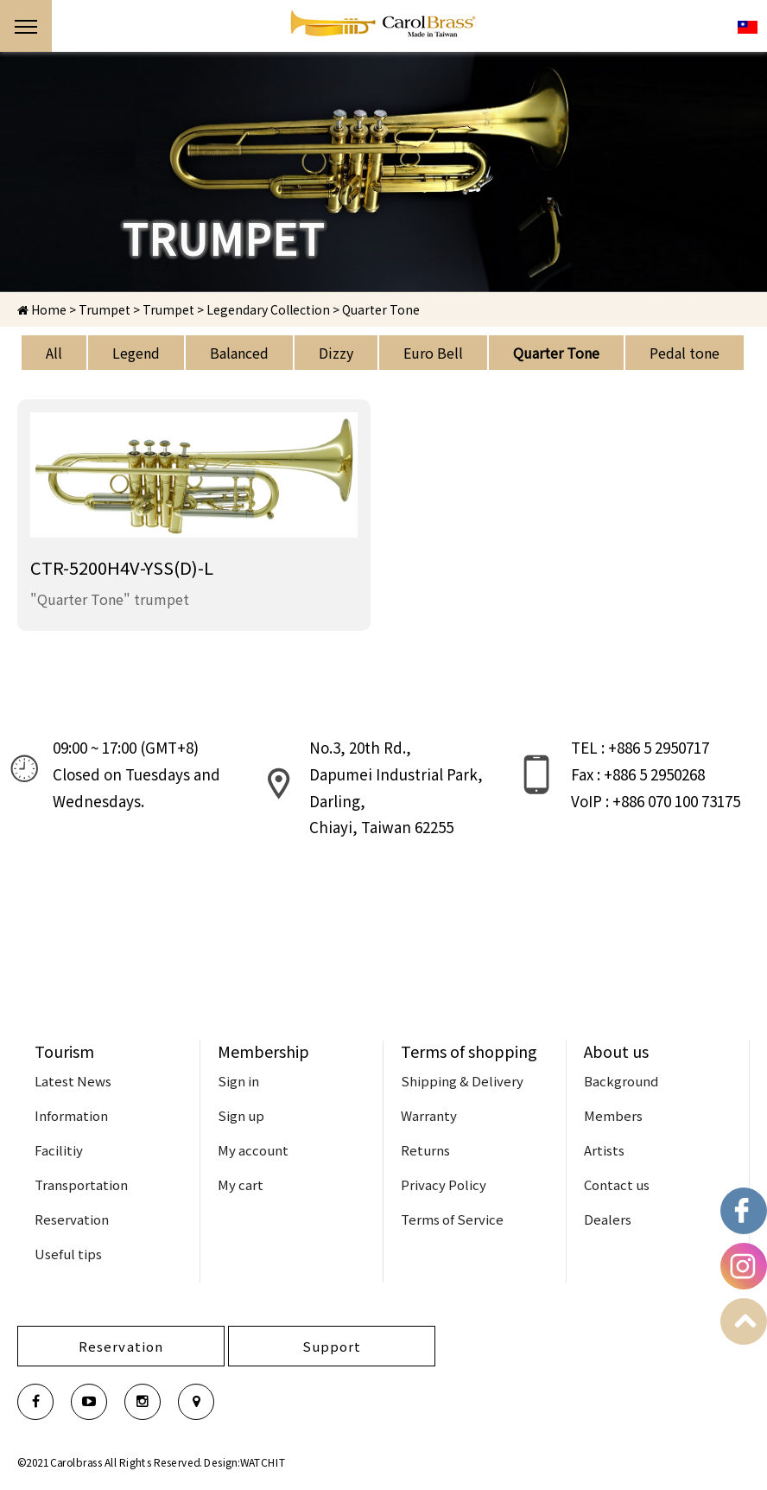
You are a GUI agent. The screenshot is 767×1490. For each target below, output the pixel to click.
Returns (425, 1149)
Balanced (239, 352)
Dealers (607, 1219)
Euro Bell (433, 352)
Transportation (81, 1184)
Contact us (617, 1184)
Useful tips (68, 1253)
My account (253, 1149)
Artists (604, 1149)
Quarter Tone (556, 352)
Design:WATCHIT (245, 1462)
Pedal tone (684, 352)
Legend (136, 352)
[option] (383, 172)
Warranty (429, 1115)
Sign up (241, 1115)
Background (621, 1080)
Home (42, 309)
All (54, 352)
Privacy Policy (443, 1184)
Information (71, 1115)
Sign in (238, 1080)
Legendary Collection (268, 309)
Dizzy (336, 352)
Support (331, 1346)
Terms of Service (452, 1219)
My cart (240, 1184)
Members (613, 1115)
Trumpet (168, 309)
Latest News (73, 1080)
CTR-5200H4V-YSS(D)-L (121, 567)
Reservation (72, 1219)
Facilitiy (59, 1149)
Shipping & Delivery (462, 1080)
